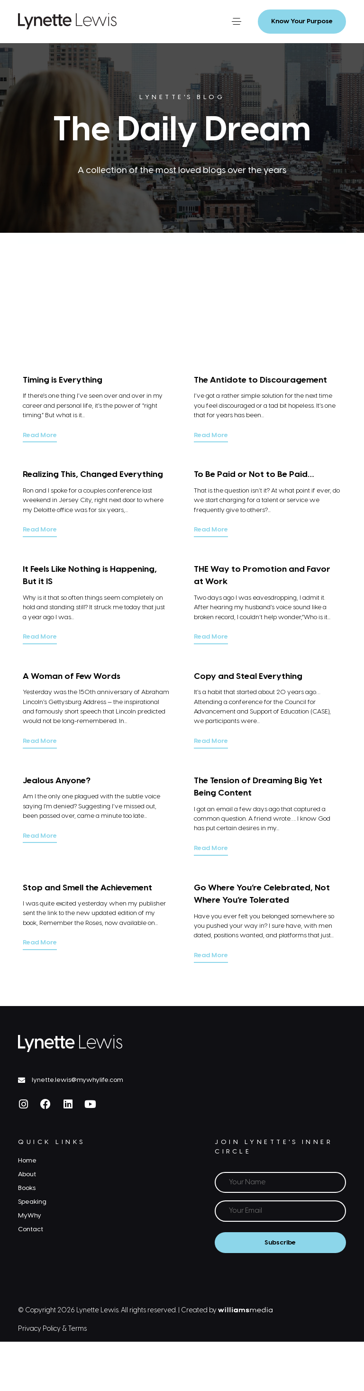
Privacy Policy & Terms (52, 1329)
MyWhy (29, 1215)
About (27, 1174)
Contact (30, 1229)
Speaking (32, 1202)
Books (27, 1188)
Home (27, 1160)
